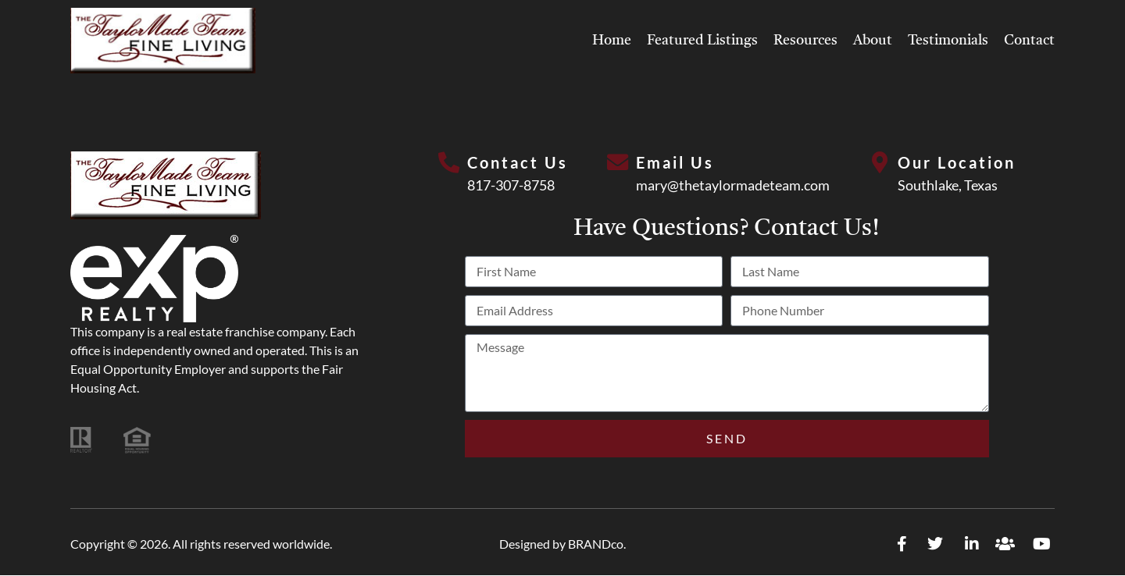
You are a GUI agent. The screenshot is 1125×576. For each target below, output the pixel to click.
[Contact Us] (448, 163)
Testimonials (948, 41)
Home (611, 41)
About (872, 41)
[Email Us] (617, 163)
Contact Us (518, 162)
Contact (1029, 41)
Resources (805, 41)
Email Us (676, 162)
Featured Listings (702, 41)
